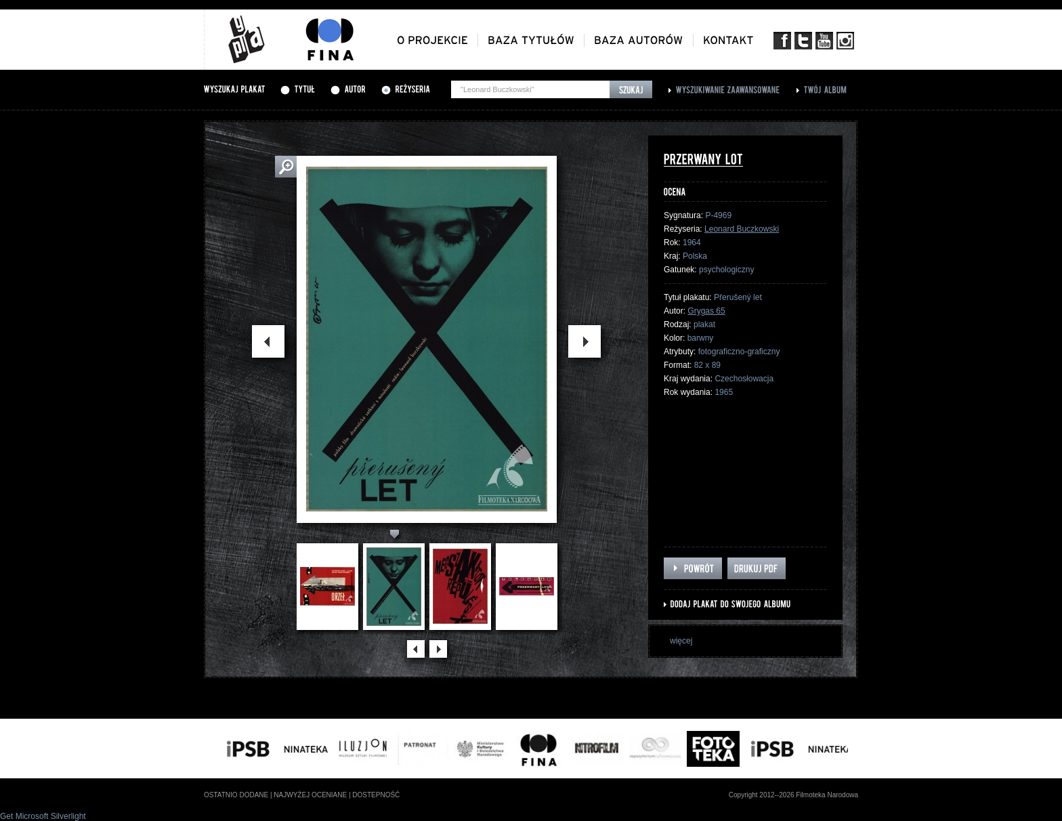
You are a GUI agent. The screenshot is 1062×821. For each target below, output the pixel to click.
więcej (681, 641)
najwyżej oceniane (310, 795)
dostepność (376, 795)
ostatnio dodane (236, 795)
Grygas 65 (706, 311)
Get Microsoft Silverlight (43, 816)
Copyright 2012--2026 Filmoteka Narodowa (793, 795)
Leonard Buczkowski (741, 229)
